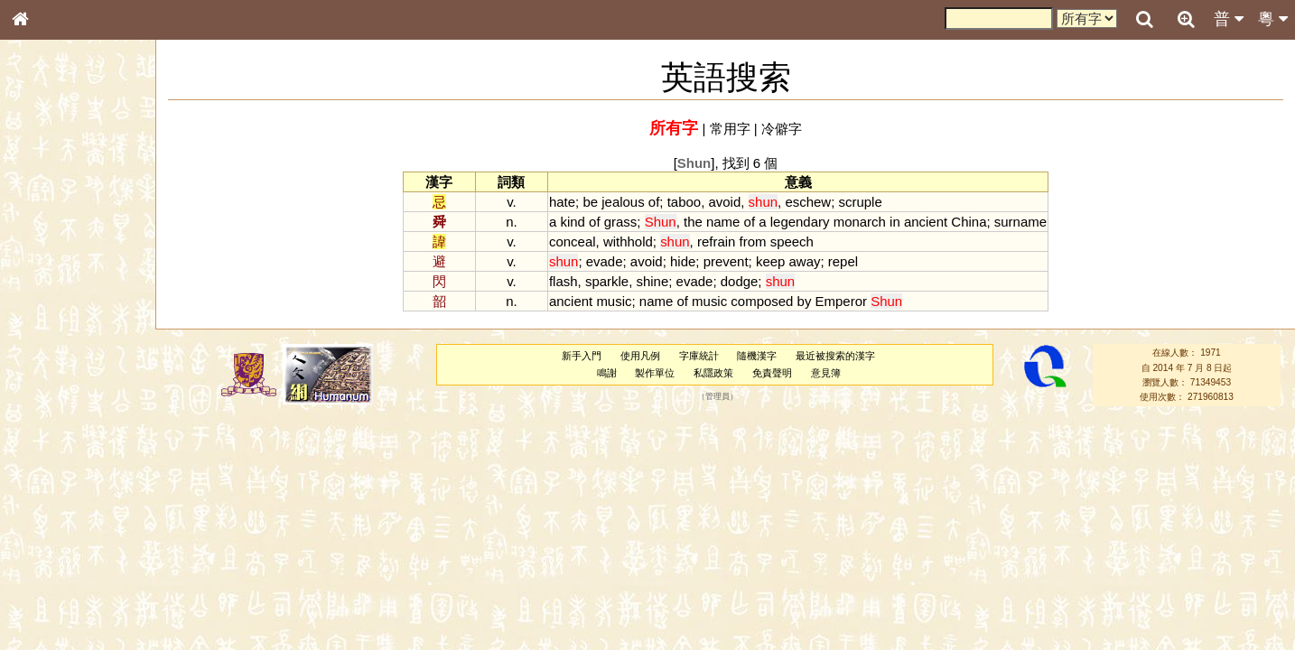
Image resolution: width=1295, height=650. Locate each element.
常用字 (730, 128)
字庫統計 (699, 355)
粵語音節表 (50, 354)
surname (1020, 221)
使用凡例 (640, 355)
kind (572, 221)
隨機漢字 (757, 355)
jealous (622, 201)
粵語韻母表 (50, 387)
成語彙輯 (44, 587)
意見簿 (826, 372)
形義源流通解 (55, 307)
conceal (572, 241)
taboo (684, 201)
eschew (808, 201)
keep (770, 261)
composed (762, 301)
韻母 (61, 475)
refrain (716, 241)
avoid (724, 201)
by (804, 301)
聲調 (86, 475)
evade (604, 261)
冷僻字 (781, 128)
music (613, 301)
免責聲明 (772, 372)
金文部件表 (50, 290)
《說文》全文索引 (66, 555)
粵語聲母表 (50, 370)
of (653, 201)
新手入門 (581, 355)
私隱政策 (713, 372)
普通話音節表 (55, 491)
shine (652, 281)
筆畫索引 (44, 257)
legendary (800, 221)
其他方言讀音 (55, 507)
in (895, 221)
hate (562, 201)
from (753, 241)
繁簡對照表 (50, 604)
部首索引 (44, 241)
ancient (925, 221)
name (723, 221)
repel (843, 261)
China (968, 221)
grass (621, 221)
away (805, 261)
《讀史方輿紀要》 (66, 571)
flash (563, 281)
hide (682, 261)
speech (792, 241)
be (590, 201)
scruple (859, 201)
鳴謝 (607, 372)
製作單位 (655, 372)
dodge (740, 281)
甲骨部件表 (50, 273)
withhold (628, 241)
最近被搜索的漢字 (835, 355)
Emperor (841, 301)
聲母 (36, 475)
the (693, 221)
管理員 (717, 397)
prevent (726, 261)
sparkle (607, 281)
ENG (79, 199)
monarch (860, 221)
